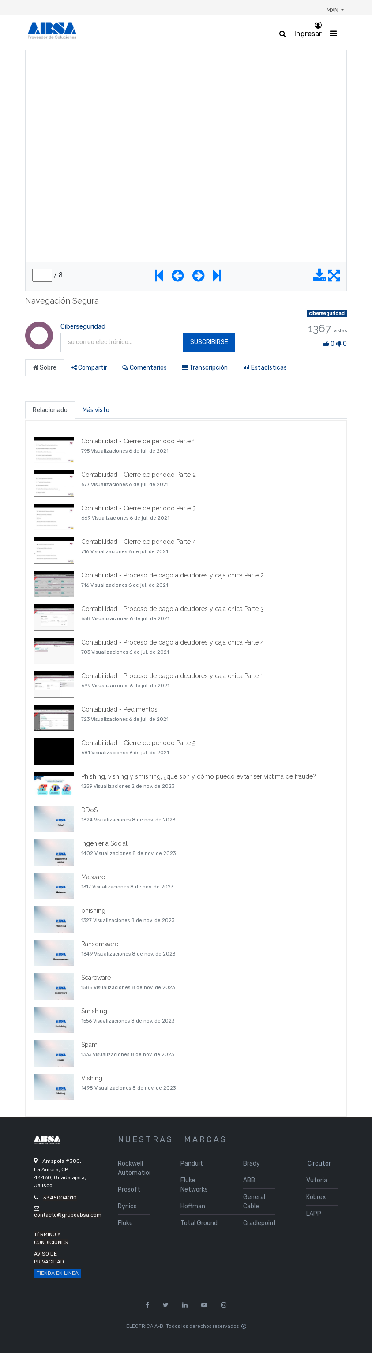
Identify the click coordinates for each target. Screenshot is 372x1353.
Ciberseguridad (82, 326)
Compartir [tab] (89, 367)
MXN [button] (333, 10)
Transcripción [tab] (205, 367)
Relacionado (50, 410)
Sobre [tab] (44, 367)
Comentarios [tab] (144, 367)
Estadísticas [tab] (265, 367)
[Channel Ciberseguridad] (38, 345)
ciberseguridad (327, 313)
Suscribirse (209, 342)
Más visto (96, 410)
